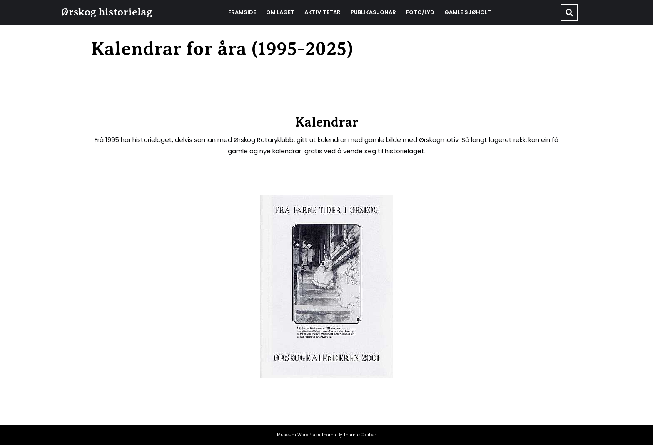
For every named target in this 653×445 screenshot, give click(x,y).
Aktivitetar (322, 12)
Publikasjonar (373, 12)
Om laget (280, 12)
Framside (242, 12)
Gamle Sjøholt (467, 12)
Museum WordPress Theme (306, 435)
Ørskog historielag (106, 12)
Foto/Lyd (420, 12)
